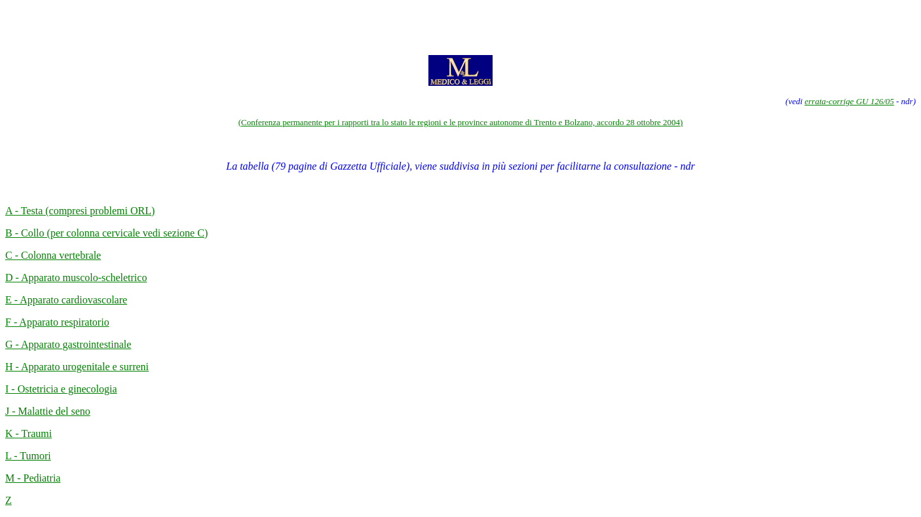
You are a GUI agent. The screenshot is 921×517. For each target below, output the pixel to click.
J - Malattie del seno (47, 411)
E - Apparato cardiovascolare (66, 299)
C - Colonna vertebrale (53, 255)
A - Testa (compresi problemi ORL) (80, 210)
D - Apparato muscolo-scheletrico (76, 277)
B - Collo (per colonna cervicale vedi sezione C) (106, 233)
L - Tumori (28, 455)
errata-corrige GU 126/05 (849, 101)
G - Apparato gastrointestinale (68, 344)
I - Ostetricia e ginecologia (61, 388)
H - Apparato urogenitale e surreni (77, 366)
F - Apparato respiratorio (57, 322)
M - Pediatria (32, 478)
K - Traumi (28, 433)
